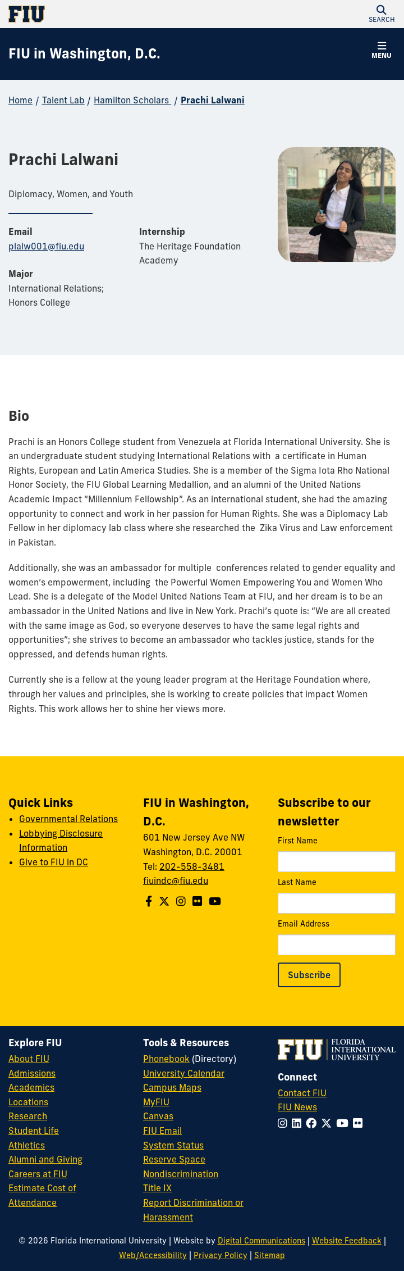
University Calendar (183, 1073)
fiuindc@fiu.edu (175, 880)
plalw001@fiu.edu (46, 246)
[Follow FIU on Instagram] (285, 1123)
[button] (382, 14)
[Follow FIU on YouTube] (344, 1123)
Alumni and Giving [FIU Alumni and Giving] (45, 1159)
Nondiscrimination (180, 1173)
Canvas (158, 1116)
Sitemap (269, 1255)
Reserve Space (174, 1159)
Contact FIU (302, 1092)
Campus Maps (172, 1087)
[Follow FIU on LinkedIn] (299, 1123)
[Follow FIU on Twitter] (328, 1123)
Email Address (337, 937)
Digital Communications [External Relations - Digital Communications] (261, 1241)
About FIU (28, 1058)
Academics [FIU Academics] (31, 1087)
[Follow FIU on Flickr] (360, 1123)
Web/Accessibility (153, 1255)
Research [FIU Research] (27, 1116)
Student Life (33, 1130)
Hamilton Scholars (132, 100)
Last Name (337, 895)
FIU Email (162, 1130)
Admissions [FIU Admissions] (32, 1073)
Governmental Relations (68, 818)
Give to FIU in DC (53, 862)
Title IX (157, 1187)
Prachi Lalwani (213, 100)
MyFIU (156, 1101)
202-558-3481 (191, 866)
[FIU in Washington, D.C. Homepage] (84, 53)
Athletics (26, 1145)
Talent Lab (63, 100)
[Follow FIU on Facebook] (313, 1123)
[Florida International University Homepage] (105, 14)
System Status (173, 1145)
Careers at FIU (37, 1173)
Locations (28, 1101)
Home (20, 100)
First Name (337, 854)
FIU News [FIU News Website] (297, 1107)
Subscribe (309, 975)
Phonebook (166, 1058)
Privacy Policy (220, 1255)
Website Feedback (347, 1241)
